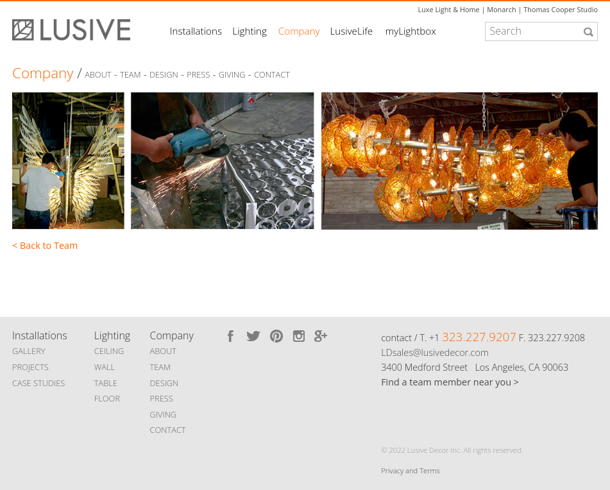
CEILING (109, 351)
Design (163, 75)
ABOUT (163, 351)
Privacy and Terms (410, 470)
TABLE (105, 383)
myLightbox (410, 30)
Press (198, 75)
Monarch (501, 9)
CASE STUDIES (38, 383)
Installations (196, 30)
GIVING (163, 414)
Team (130, 75)
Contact (272, 75)
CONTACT (168, 429)
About (98, 75)
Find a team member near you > (450, 382)
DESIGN (164, 383)
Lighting (249, 30)
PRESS (161, 398)
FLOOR (107, 398)
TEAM (160, 367)
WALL (104, 367)
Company (299, 30)
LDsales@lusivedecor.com (434, 352)
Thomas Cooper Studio (560, 9)
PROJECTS (30, 367)
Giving (232, 75)
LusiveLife (351, 30)
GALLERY (29, 351)
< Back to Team (45, 245)
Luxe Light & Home (448, 9)
